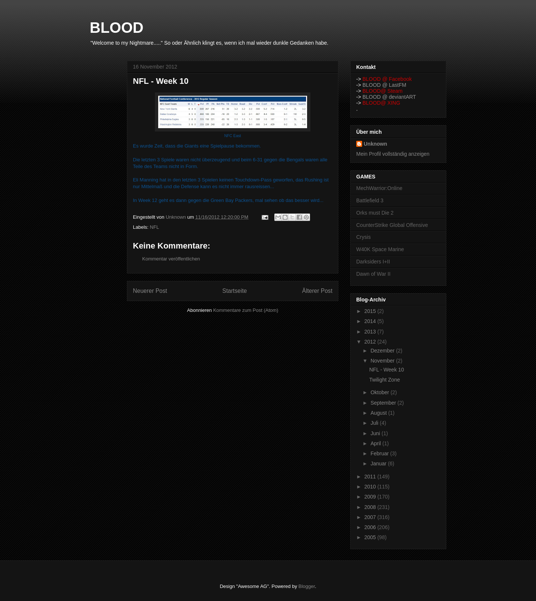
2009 (370, 497)
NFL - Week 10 (386, 370)
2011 (370, 477)
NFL (154, 227)
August (379, 413)
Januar (379, 463)
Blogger (307, 586)
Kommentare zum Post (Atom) (245, 310)
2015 (370, 311)
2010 (370, 487)
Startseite (234, 291)
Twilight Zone (384, 380)
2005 (370, 537)
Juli (375, 423)
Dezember (383, 351)
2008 (370, 507)
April (376, 443)
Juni (376, 433)
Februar (380, 453)
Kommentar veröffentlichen (171, 259)
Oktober (380, 392)
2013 (370, 332)
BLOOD (116, 27)
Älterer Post (317, 291)
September (383, 403)
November (383, 361)
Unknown (375, 144)
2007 (370, 517)
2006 (370, 527)
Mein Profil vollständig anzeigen (393, 154)
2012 (370, 342)
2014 (370, 321)
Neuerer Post (150, 291)
